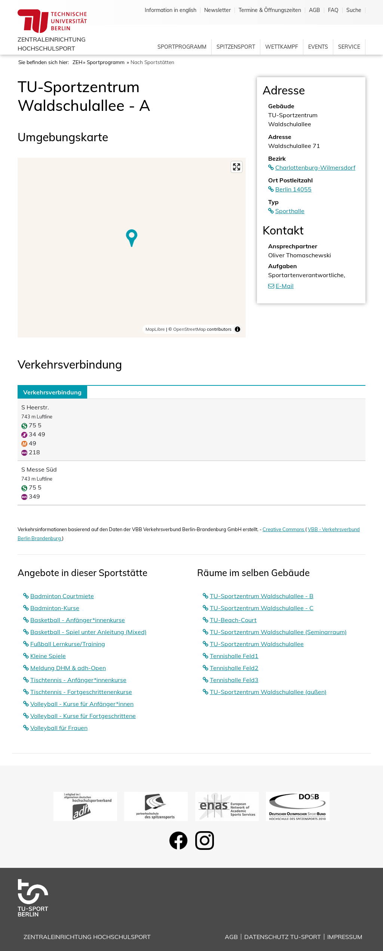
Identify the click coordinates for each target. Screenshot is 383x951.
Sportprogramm (181, 46)
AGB (314, 10)
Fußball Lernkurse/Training (67, 644)
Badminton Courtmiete (62, 596)
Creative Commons (284, 529)
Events (318, 46)
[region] (132, 247)
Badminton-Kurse (54, 608)
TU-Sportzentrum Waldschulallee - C (261, 608)
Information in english (170, 10)
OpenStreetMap (189, 329)
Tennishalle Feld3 (234, 680)
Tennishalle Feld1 (234, 656)
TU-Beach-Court (233, 620)
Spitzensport (236, 46)
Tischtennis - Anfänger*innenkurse (78, 680)
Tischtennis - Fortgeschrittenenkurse (81, 692)
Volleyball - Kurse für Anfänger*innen (82, 704)
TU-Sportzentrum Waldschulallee (257, 644)
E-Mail (285, 286)
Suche (353, 10)
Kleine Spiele (48, 656)
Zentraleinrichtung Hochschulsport (87, 937)
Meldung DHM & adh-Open (68, 668)
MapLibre (155, 329)
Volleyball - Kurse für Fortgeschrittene (83, 716)
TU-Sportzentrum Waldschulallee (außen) (268, 692)
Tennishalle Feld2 (234, 668)
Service (349, 46)
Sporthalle (289, 211)
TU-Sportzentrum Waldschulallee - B (261, 596)
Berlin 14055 (293, 189)
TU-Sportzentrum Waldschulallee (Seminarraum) (278, 632)
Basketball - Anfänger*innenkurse (77, 620)
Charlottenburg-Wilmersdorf (315, 167)
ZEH (77, 62)
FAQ (333, 10)
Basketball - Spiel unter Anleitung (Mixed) (88, 632)
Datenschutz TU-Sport (282, 937)
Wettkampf (281, 46)
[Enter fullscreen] (236, 166)
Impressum (344, 937)
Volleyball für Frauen (59, 728)
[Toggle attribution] (237, 329)
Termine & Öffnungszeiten (270, 10)
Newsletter (217, 10)
